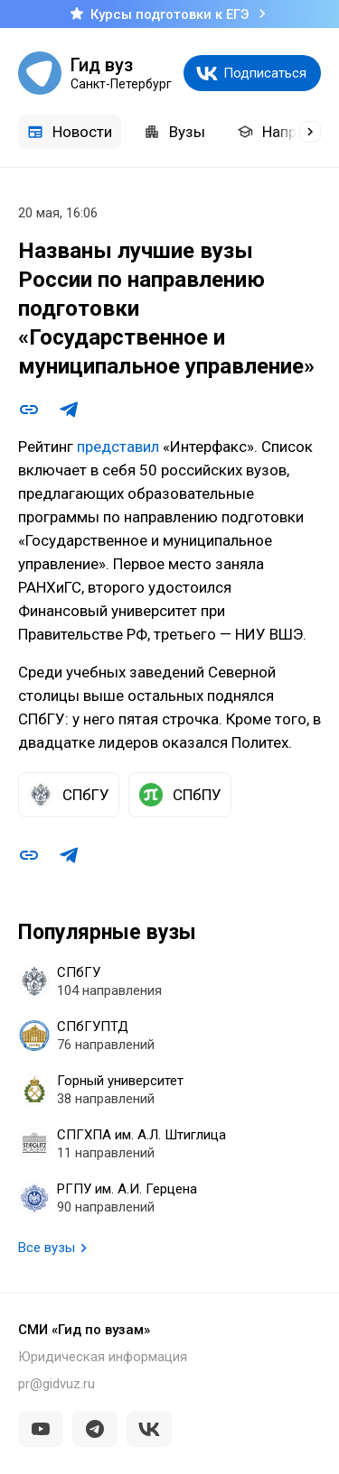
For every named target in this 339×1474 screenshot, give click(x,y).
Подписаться (264, 73)
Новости (69, 131)
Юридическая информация (102, 1357)
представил (118, 447)
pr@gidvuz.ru (56, 1384)
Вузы (174, 131)
